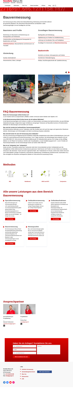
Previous (66, 72)
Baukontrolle (43, 51)
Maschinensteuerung (61, 43)
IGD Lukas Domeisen (44, 378)
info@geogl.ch (10, 382)
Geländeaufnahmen (8, 44)
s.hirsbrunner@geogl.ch (9, 330)
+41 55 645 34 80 (9, 381)
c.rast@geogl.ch (24, 328)
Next (69, 72)
